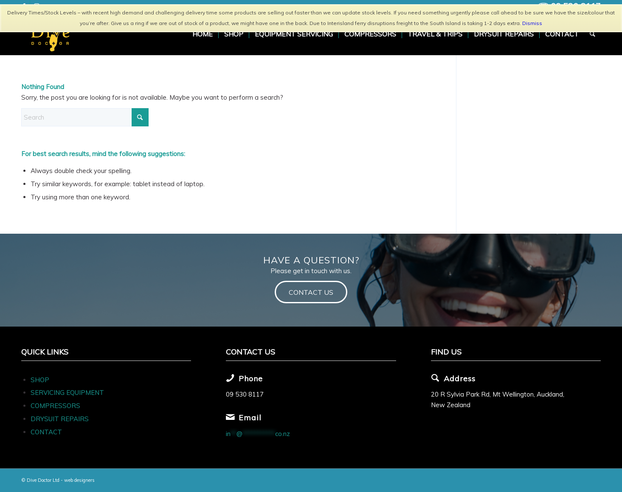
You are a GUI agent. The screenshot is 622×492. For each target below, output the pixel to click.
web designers (79, 480)
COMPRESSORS (56, 406)
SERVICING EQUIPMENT (67, 393)
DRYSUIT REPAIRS (60, 419)
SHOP (40, 380)
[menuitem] (203, 34)
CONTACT (46, 432)
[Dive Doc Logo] (51, 34)
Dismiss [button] (532, 23)
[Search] (593, 34)
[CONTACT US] (311, 292)
